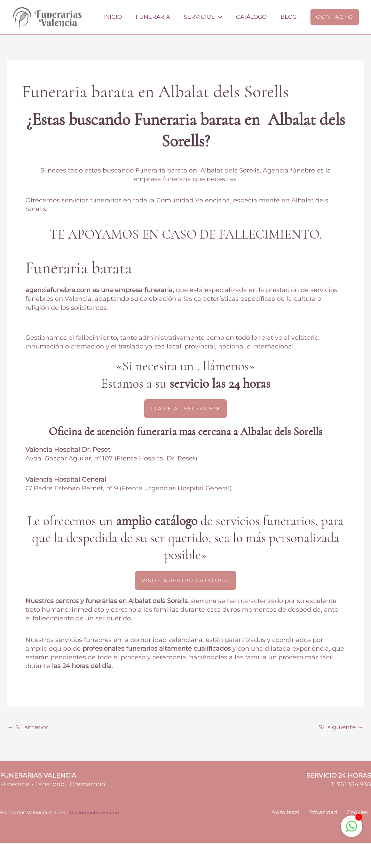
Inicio (125, 17)
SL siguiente (340, 728)
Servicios (206, 17)
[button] (334, 17)
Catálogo (255, 17)
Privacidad (328, 813)
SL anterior (29, 728)
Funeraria (162, 17)
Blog (290, 17)
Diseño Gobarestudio (95, 813)
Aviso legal (294, 813)
